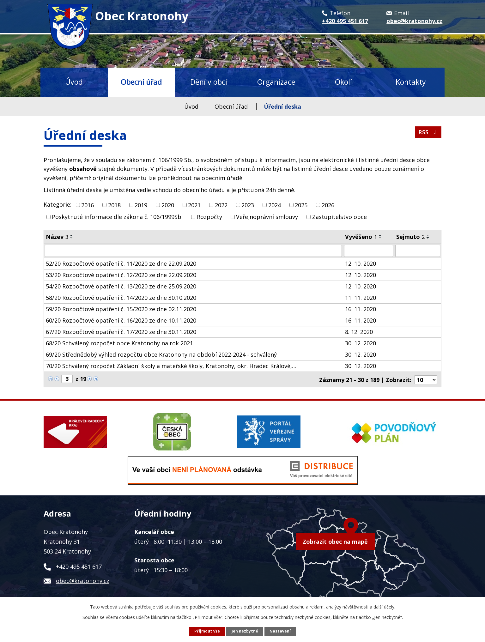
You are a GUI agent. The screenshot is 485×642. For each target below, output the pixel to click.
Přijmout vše (207, 631)
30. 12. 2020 (360, 343)
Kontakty (411, 82)
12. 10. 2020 (360, 263)
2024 (274, 205)
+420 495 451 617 (79, 566)
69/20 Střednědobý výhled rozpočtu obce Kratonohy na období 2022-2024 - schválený (161, 354)
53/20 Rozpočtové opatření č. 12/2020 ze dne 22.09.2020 (121, 275)
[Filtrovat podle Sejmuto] (417, 251)
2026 (328, 205)
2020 (167, 205)
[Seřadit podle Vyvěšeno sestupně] (380, 238)
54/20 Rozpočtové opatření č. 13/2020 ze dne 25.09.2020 (121, 286)
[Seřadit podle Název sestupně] (71, 238)
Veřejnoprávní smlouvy (267, 217)
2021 (194, 205)
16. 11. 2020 (360, 309)
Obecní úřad (141, 82)
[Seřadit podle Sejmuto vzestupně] (428, 235)
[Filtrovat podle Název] (193, 251)
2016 (87, 205)
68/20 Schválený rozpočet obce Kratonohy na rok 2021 (119, 343)
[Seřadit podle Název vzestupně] (71, 235)
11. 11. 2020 (360, 297)
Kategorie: (57, 204)
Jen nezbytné (245, 631)
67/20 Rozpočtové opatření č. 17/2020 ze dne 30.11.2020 (121, 332)
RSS (428, 133)
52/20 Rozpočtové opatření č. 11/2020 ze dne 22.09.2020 (121, 263)
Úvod (74, 82)
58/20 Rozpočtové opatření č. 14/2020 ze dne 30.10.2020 (121, 297)
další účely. (384, 607)
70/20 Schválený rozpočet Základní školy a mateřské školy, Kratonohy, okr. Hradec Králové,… (171, 366)
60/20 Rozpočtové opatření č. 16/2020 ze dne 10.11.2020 (121, 320)
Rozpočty (209, 217)
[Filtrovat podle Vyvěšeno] (368, 251)
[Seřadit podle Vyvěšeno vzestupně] (380, 235)
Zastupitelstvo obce (339, 217)
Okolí (343, 82)
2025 (301, 205)
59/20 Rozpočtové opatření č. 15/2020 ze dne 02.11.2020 (121, 309)
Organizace (276, 82)
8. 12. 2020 (359, 332)
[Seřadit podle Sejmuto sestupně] (428, 238)
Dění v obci (208, 82)
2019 (141, 205)
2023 (247, 205)
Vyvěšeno (361, 236)
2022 (221, 205)
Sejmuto (410, 236)
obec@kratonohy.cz (82, 580)
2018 (114, 205)
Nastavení (280, 631)
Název (57, 236)
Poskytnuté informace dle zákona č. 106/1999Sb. (117, 217)
